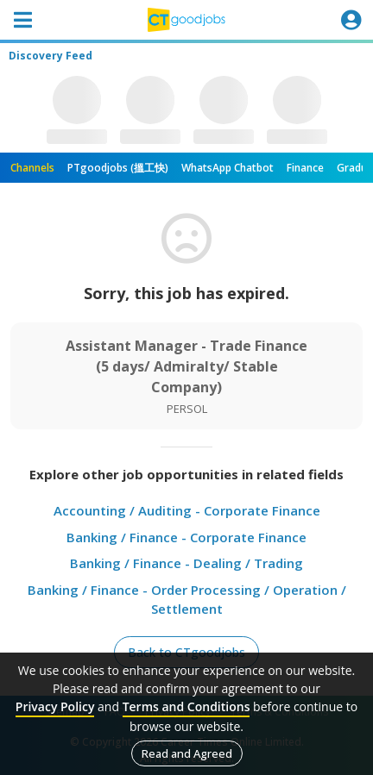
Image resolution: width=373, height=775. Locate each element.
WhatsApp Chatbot (227, 167)
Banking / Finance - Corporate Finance (186, 537)
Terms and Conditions (186, 706)
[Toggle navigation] (22, 19)
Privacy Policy (55, 706)
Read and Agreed (187, 753)
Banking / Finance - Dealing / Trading (186, 563)
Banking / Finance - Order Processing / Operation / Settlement (187, 599)
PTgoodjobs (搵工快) (117, 167)
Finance (305, 167)
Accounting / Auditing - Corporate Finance (187, 510)
